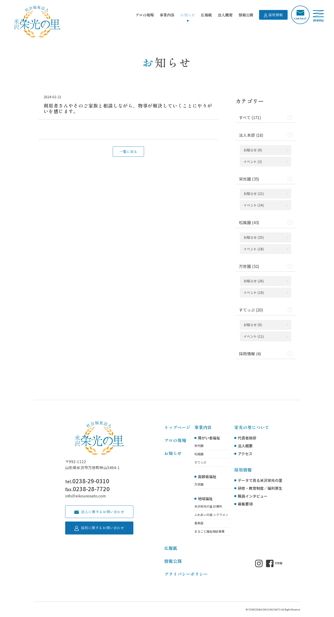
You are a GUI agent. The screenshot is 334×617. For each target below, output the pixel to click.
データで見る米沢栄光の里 (260, 480)
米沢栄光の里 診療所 (208, 506)
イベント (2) (253, 161)
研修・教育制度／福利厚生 (260, 488)
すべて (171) (250, 117)
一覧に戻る (128, 151)
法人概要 (225, 15)
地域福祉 (205, 498)
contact (300, 15)
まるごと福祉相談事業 (209, 531)
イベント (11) (254, 336)
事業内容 (167, 15)
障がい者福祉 (209, 438)
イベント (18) (254, 249)
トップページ (177, 427)
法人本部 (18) (251, 135)
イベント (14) (254, 205)
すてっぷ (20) (251, 310)
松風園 (198, 454)
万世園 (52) (249, 266)
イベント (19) (254, 292)
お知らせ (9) (253, 150)
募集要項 (245, 504)
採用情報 (273, 14)
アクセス (245, 453)
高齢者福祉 (207, 476)
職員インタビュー (252, 496)
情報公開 (245, 15)
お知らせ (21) (254, 193)
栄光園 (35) (249, 179)
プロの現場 (144, 15)
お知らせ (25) (254, 237)
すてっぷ (200, 462)
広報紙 (206, 15)
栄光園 (198, 445)
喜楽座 (198, 523)
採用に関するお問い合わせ (99, 528)
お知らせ (187, 15)
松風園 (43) (249, 222)
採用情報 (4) (250, 353)
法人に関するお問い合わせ (99, 511)
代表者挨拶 (247, 438)
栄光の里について (251, 427)
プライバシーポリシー (186, 574)
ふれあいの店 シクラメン (211, 514)
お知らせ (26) (254, 281)
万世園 (198, 484)
